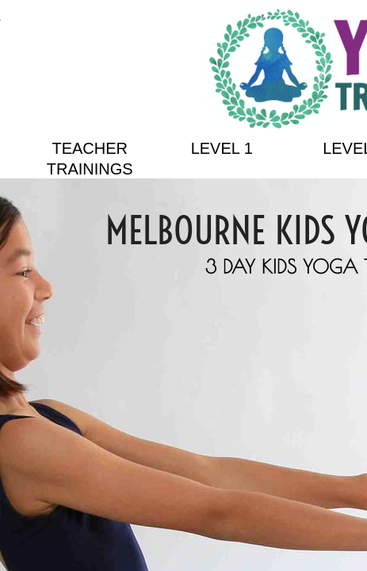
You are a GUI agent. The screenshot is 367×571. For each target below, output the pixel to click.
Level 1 (222, 148)
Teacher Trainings (90, 159)
